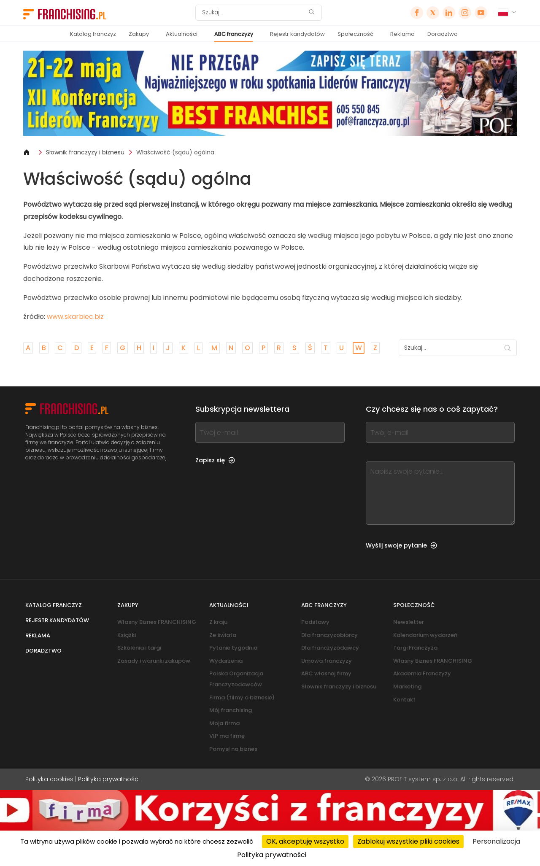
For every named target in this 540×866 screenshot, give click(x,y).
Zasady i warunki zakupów (153, 661)
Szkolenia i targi (139, 648)
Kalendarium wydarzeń (425, 635)
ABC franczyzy (233, 34)
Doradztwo (442, 34)
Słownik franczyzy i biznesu (85, 152)
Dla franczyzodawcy (330, 648)
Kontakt (404, 700)
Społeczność (355, 34)
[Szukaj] (253, 12)
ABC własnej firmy (326, 673)
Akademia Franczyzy (422, 673)
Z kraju (218, 622)
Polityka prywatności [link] (271, 855)
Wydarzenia (226, 661)
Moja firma (224, 723)
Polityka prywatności (109, 779)
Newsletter (408, 622)
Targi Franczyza (415, 648)
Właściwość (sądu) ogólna (175, 152)
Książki (126, 635)
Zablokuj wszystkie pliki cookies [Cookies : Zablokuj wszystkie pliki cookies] (408, 841)
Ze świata (222, 635)
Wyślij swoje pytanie (401, 545)
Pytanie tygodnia (233, 648)
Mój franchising (230, 710)
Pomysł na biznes (233, 749)
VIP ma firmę (227, 736)
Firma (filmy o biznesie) (242, 697)
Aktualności (181, 34)
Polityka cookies (49, 779)
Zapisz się (215, 460)
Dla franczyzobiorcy (329, 635)
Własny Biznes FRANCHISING (156, 622)
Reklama (402, 34)
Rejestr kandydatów (297, 34)
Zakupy (139, 34)
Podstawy (315, 622)
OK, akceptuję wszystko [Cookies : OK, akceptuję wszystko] (305, 841)
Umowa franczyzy (326, 661)
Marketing (407, 687)
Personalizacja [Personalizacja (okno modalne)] (496, 841)
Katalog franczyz (93, 34)
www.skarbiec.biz (75, 316)
